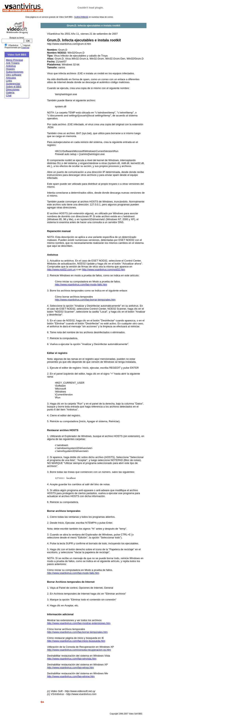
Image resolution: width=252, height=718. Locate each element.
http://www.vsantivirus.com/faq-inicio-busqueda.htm (76, 640)
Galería (10, 92)
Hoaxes (10, 68)
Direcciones (12, 89)
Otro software (13, 74)
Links (9, 80)
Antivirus (11, 65)
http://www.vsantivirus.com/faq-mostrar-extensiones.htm (78, 623)
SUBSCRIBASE (81, 17)
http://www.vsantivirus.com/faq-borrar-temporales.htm (85, 299)
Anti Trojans (12, 62)
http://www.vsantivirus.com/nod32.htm (103, 269)
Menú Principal (14, 59)
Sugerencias (13, 83)
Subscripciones (14, 71)
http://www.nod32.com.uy (61, 269)
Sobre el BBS (13, 86)
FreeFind (25, 47)
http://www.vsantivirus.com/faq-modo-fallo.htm (81, 284)
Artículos (11, 77)
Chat (8, 95)
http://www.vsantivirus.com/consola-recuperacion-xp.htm (79, 649)
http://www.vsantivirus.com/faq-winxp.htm (70, 667)
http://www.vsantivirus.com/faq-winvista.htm (71, 658)
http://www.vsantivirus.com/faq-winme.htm (71, 676)
